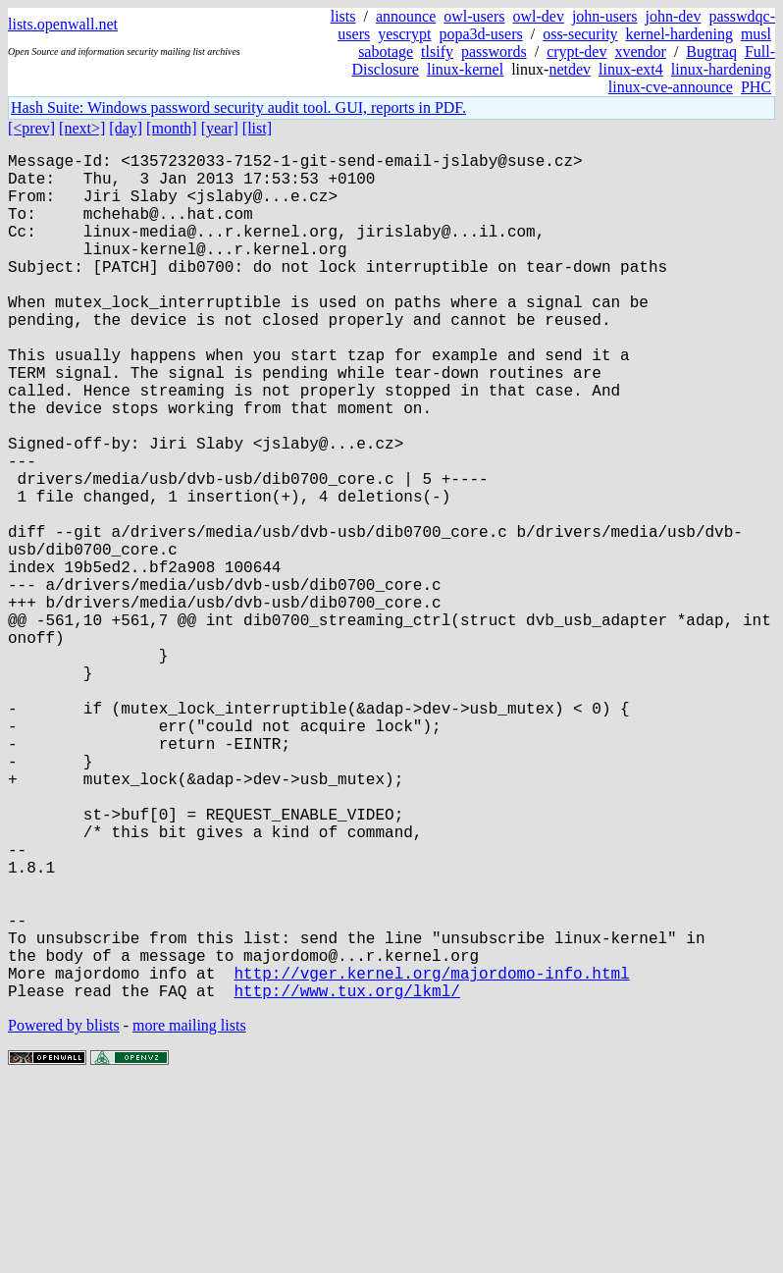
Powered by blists (64, 1213)
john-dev (674, 16)
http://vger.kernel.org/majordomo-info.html (431, 1157)
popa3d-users (480, 34)
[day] (125, 128)
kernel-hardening (679, 34)
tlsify (437, 51)
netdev (569, 69)
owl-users (474, 16)
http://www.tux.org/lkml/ (346, 1179)
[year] (219, 128)
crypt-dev (576, 51)
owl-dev (537, 16)
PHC (756, 87)
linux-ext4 (631, 69)
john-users (605, 16)
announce (406, 16)
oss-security (580, 34)
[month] (171, 128)
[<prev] (31, 128)
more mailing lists (189, 1213)
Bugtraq (711, 51)
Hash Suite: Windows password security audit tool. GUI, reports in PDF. (238, 107)
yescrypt (404, 34)
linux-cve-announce (670, 87)
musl (756, 34)
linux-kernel (465, 69)
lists (343, 16)
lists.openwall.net (63, 24)
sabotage (385, 51)
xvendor (639, 51)
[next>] (82, 128)
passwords (494, 51)
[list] (257, 128)
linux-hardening (721, 69)
